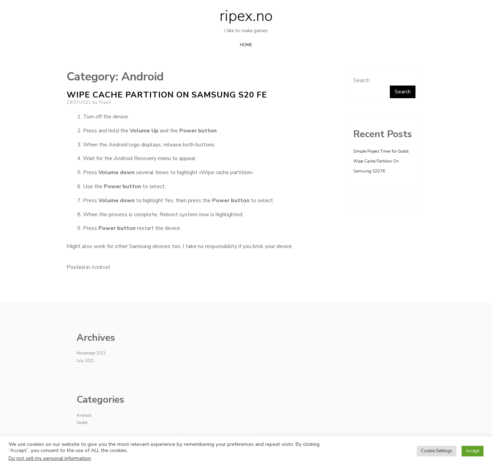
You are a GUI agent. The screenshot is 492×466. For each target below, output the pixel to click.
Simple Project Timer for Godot (381, 151)
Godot (82, 422)
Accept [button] (472, 451)
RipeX (105, 102)
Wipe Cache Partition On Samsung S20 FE (167, 94)
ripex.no (246, 16)
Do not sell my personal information (50, 458)
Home (246, 45)
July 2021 (85, 360)
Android (100, 267)
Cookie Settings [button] (436, 451)
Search (361, 80)
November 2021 (91, 353)
